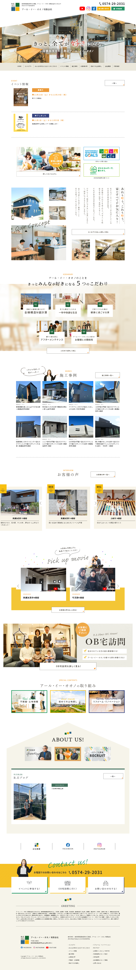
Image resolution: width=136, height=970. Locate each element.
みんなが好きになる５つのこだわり (46, 66)
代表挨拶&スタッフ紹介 (100, 954)
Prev (18, 587)
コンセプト (28, 66)
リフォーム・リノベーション (101, 945)
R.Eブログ (96, 948)
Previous (40, 504)
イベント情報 (64, 66)
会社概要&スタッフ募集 (100, 960)
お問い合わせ (97, 963)
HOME (19, 66)
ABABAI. (43, 958)
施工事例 (74, 66)
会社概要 (108, 66)
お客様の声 (84, 66)
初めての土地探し (96, 66)
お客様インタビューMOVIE (101, 951)
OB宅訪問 (96, 957)
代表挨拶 (116, 66)
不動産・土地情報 (74, 960)
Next (95, 504)
